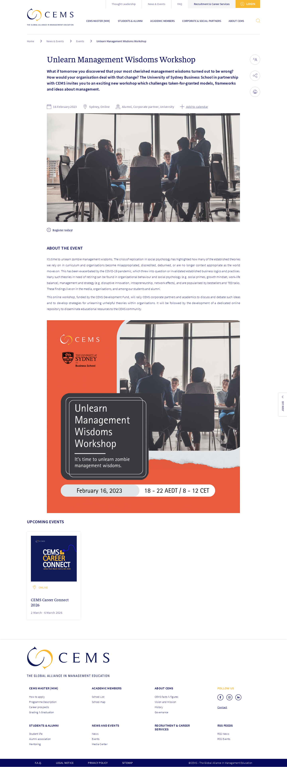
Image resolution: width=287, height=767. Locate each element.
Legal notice (65, 763)
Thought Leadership (124, 4)
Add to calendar (194, 107)
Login (247, 4)
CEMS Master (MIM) (98, 21)
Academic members (107, 688)
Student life (35, 734)
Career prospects (39, 707)
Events (80, 41)
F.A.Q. (38, 763)
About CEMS (236, 21)
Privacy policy (98, 763)
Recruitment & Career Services (212, 4)
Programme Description (42, 702)
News (95, 734)
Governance (161, 712)
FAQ (179, 4)
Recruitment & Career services (172, 727)
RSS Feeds (225, 725)
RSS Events (223, 739)
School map (98, 702)
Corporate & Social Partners (201, 21)
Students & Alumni (130, 21)
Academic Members (162, 21)
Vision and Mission (165, 702)
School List (98, 697)
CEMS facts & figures (166, 697)
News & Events (156, 4)
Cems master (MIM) (43, 688)
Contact (222, 707)
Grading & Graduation (41, 712)
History (159, 707)
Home (30, 41)
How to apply (37, 697)
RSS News (223, 734)
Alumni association (40, 739)
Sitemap (127, 763)
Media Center (99, 744)
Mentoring (35, 744)
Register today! (60, 230)
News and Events (105, 725)
